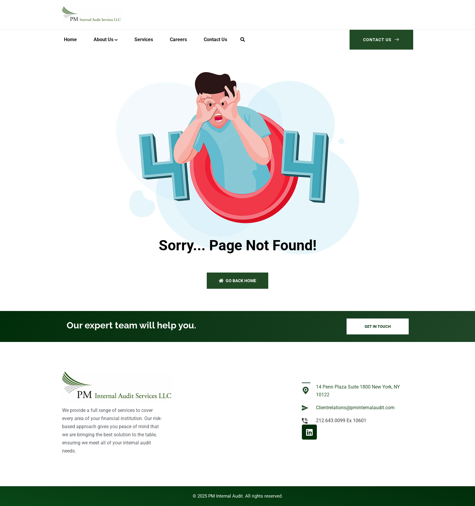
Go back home (237, 280)
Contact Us (381, 39)
